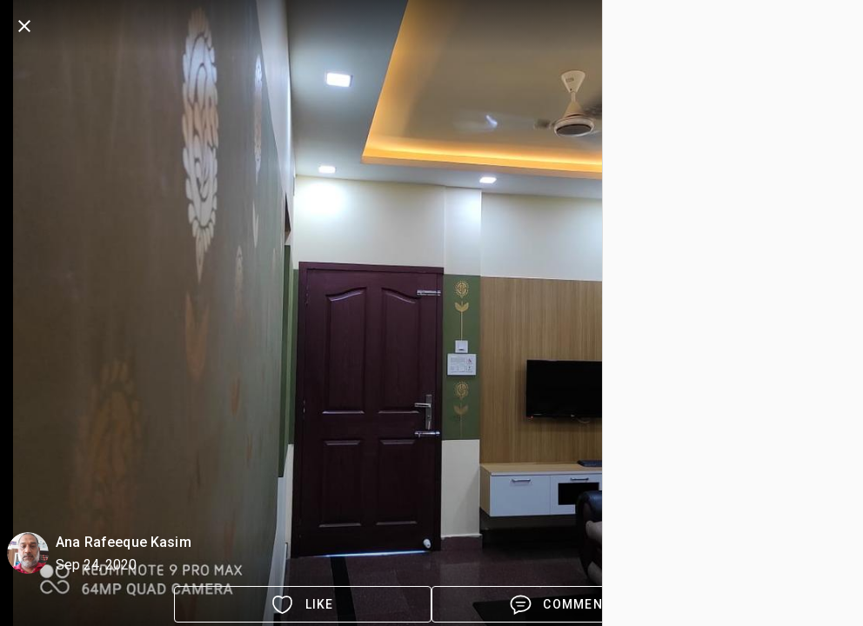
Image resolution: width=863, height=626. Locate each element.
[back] (24, 26)
